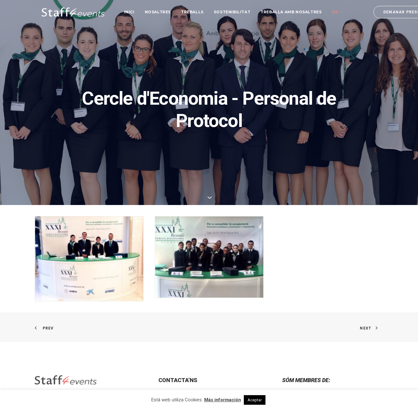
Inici (122, 10)
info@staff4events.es (185, 362)
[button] (42, 333)
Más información (222, 400)
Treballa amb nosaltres (284, 10)
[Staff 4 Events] (66, 10)
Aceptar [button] (255, 400)
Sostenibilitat (225, 10)
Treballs (185, 10)
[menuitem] (122, 10)
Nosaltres (151, 10)
